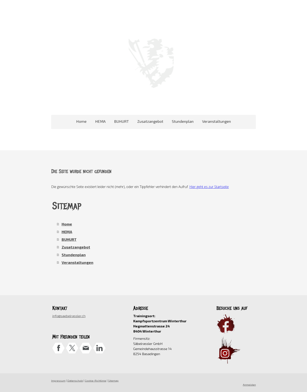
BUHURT (121, 121)
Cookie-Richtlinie (95, 380)
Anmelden (249, 384)
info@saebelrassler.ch (68, 316)
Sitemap (113, 380)
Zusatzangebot (150, 121)
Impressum (58, 380)
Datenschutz (75, 380)
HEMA (100, 121)
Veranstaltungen (216, 121)
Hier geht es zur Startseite (209, 186)
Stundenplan (183, 121)
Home (81, 121)
